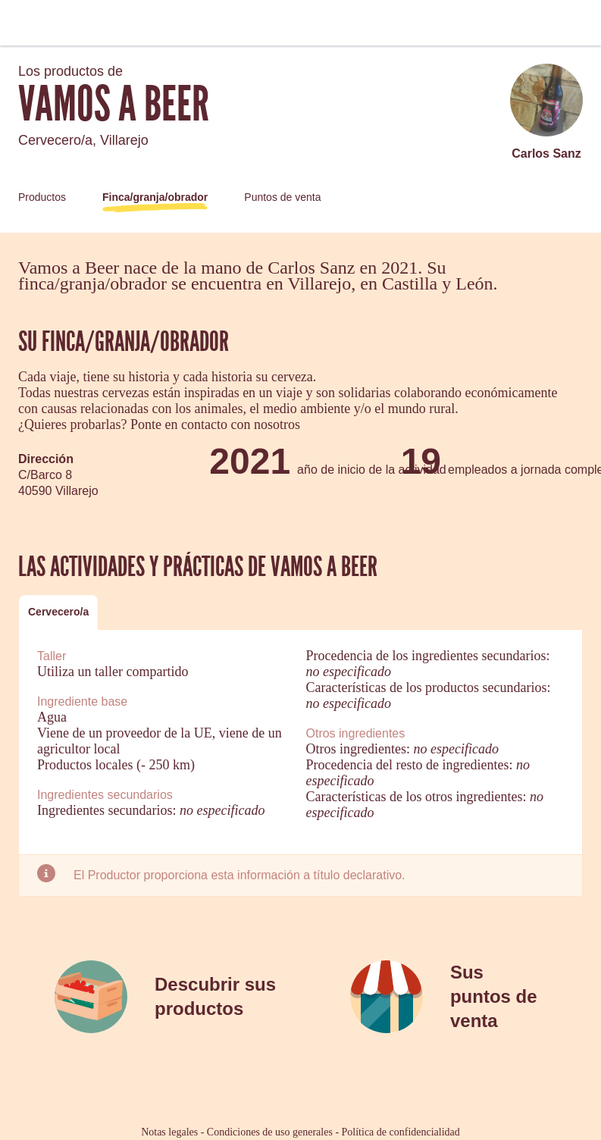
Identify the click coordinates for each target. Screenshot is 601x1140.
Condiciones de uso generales (270, 1132)
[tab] (58, 612)
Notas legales (169, 1132)
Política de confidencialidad (401, 1132)
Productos (42, 197)
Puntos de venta (282, 197)
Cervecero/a (58, 612)
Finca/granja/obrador (155, 197)
